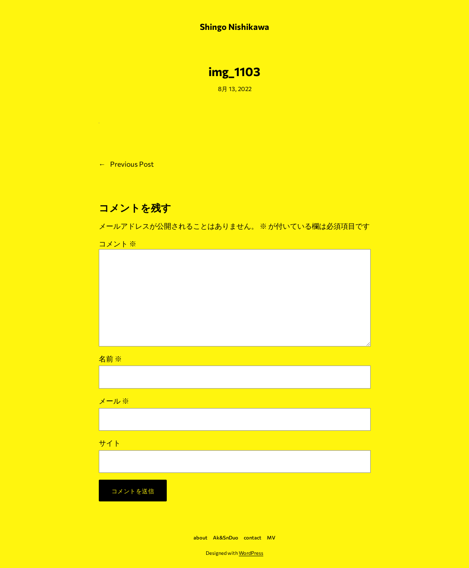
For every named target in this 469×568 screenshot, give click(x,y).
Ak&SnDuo (225, 537)
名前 (110, 358)
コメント (117, 243)
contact (252, 537)
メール (114, 400)
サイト (110, 442)
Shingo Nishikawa (234, 26)
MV (271, 537)
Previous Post (132, 163)
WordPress (251, 553)
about (200, 537)
